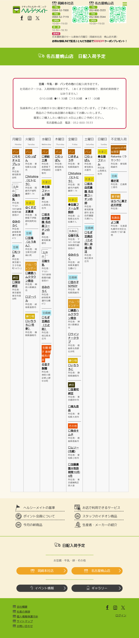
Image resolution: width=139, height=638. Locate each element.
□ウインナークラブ (73, 338)
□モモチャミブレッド (16, 162)
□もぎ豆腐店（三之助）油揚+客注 (88, 242)
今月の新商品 (32, 525)
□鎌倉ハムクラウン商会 (30, 277)
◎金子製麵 (46, 366)
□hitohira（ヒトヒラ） (31, 180)
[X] (37, 18)
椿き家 (115, 181)
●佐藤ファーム (102, 160)
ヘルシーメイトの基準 (39, 507)
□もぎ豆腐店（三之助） (46, 323)
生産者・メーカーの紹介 (99, 525)
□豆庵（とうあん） (30, 241)
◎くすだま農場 (30, 209)
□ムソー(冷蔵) (73, 449)
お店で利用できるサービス (101, 507)
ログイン (120, 615)
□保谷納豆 (16, 284)
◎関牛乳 (73, 235)
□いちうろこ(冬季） (30, 325)
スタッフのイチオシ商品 (99, 516)
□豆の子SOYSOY (73, 284)
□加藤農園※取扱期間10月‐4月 (74, 470)
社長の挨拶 (23, 611)
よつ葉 (115, 222)
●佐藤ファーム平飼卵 (46, 192)
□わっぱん (59, 158)
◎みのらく (16, 223)
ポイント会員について (39, 516)
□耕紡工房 (46, 158)
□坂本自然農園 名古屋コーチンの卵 (46, 224)
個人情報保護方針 (27, 616)
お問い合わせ (25, 626)
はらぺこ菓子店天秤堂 (119, 203)
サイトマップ (25, 621)
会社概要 (22, 607)
